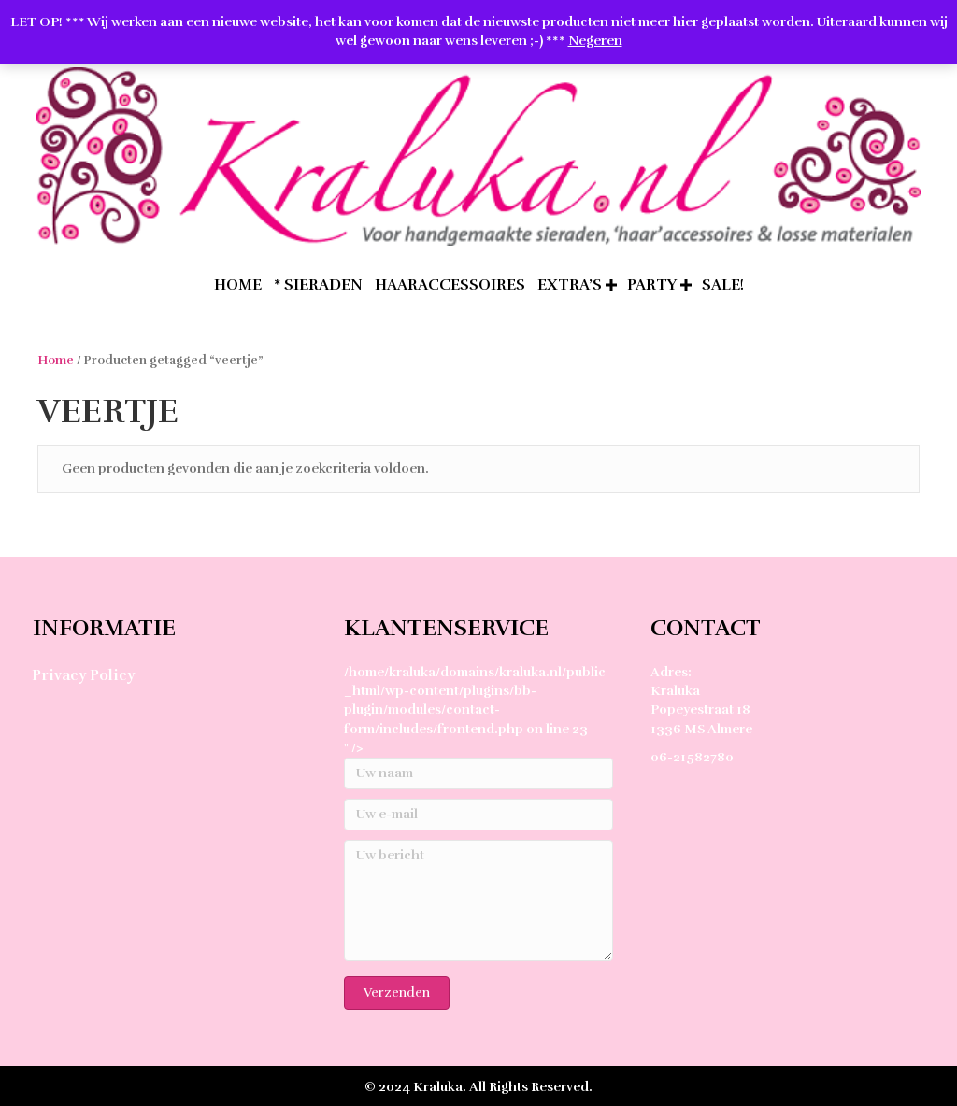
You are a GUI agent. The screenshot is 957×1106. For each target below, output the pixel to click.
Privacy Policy (83, 674)
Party (652, 284)
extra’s (569, 284)
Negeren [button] (595, 41)
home (238, 284)
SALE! (723, 284)
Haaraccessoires (450, 284)
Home (55, 359)
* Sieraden (318, 284)
